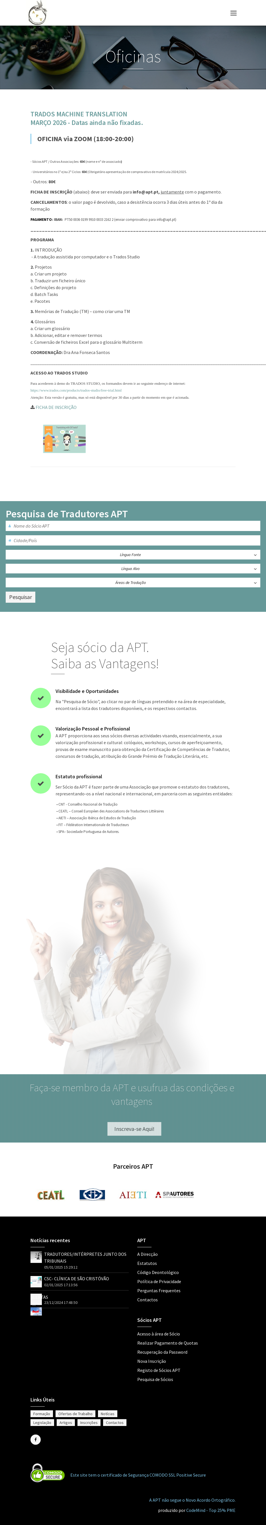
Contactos (147, 1299)
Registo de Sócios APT (159, 1370)
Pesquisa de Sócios (155, 1379)
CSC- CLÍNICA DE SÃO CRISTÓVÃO (76, 1278)
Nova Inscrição (151, 1361)
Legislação (42, 1422)
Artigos (66, 1422)
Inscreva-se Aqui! (137, 1128)
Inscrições (89, 1422)
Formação (41, 1413)
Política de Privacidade (159, 1281)
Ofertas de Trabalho (75, 1413)
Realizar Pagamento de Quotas (167, 1343)
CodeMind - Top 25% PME (211, 1510)
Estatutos (147, 1263)
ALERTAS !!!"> (39, 1304)
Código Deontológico (158, 1272)
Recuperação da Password (162, 1352)
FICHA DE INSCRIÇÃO (53, 407)
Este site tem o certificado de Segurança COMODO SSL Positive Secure (138, 1475)
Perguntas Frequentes (159, 1290)
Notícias (107, 1413)
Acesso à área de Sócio (158, 1334)
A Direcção (147, 1254)
